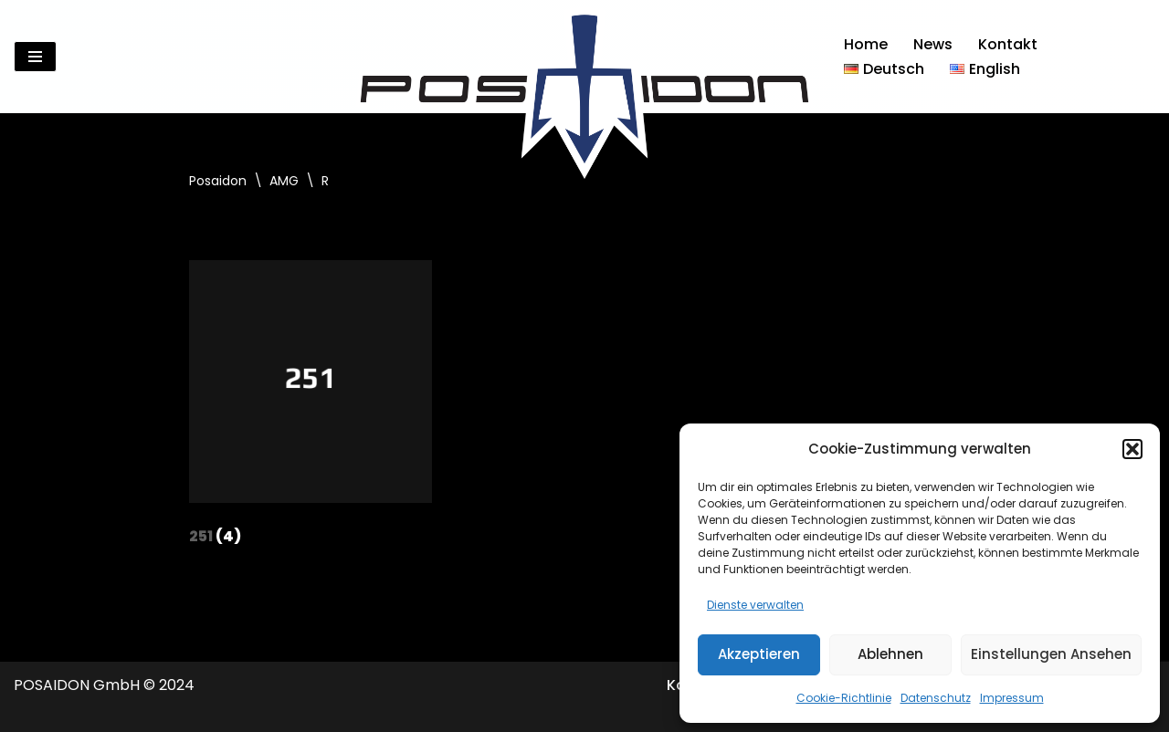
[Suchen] (1139, 57)
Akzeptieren (759, 654)
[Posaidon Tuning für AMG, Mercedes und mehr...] (584, 56)
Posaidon (218, 181)
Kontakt (1007, 44)
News (933, 44)
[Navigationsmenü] (35, 56)
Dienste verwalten (755, 604)
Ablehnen (890, 654)
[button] (1132, 449)
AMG (284, 181)
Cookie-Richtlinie (843, 698)
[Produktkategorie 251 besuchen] (310, 408)
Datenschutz (935, 698)
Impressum (1012, 698)
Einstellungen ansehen (1051, 654)
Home (866, 44)
